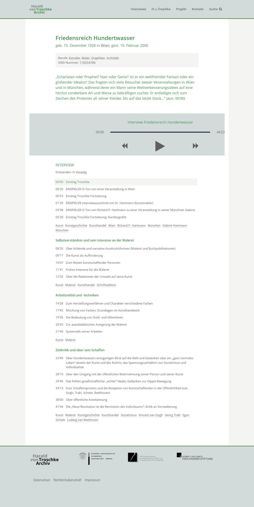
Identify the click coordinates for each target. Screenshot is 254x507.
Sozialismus (129, 415)
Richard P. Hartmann (131, 225)
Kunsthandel (97, 225)
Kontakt (198, 9)
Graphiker (98, 58)
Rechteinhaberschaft (67, 480)
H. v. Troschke (161, 9)
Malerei (70, 285)
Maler (86, 58)
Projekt (181, 9)
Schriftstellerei (106, 285)
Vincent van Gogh (151, 415)
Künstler (74, 58)
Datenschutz (41, 480)
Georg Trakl (173, 415)
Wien (105, 45)
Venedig (81, 172)
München (154, 225)
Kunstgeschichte (76, 225)
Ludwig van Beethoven (82, 420)
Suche (213, 9)
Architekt (113, 58)
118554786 (88, 62)
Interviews (138, 9)
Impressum (92, 480)
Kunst (59, 225)
